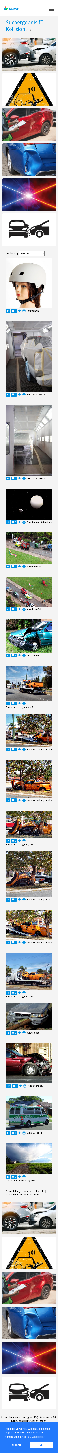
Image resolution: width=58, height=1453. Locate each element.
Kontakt (44, 1417)
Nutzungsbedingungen (24, 1421)
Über (43, 1421)
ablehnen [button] (16, 1445)
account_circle (24, 311)
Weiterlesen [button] (38, 1436)
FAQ (36, 1417)
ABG (53, 1417)
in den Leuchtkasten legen (16, 1417)
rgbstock (11, 9)
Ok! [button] (41, 1445)
